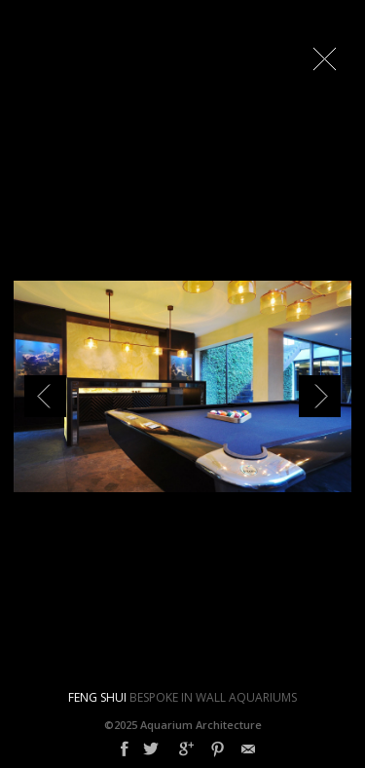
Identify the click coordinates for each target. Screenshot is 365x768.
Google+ (186, 749)
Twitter (151, 749)
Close (324, 58)
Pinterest (217, 749)
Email (248, 749)
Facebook (124, 749)
